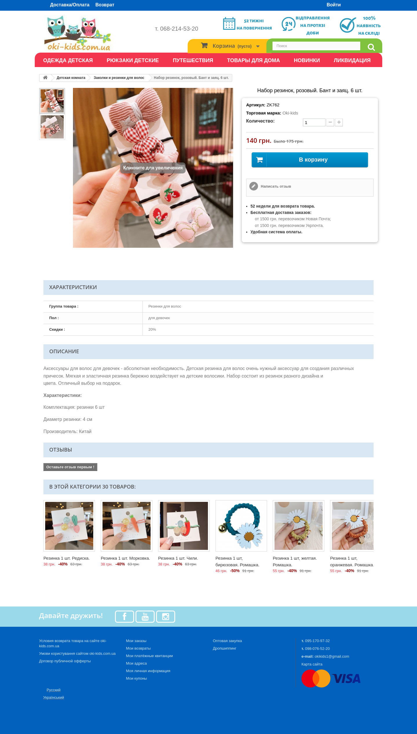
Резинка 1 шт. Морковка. (125, 558)
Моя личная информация (148, 671)
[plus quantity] (339, 122)
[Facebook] (124, 616)
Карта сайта (311, 664)
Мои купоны (136, 678)
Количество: (260, 121)
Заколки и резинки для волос (119, 78)
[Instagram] (165, 616)
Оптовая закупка (227, 641)
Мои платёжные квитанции (149, 656)
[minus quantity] (330, 122)
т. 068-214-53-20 (176, 28)
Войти (334, 4)
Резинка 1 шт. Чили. (178, 558)
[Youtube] (145, 616)
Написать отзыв (275, 186)
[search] (371, 47)
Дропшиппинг (224, 648)
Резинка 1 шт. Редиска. (66, 558)
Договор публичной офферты (65, 661)
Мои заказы (136, 641)
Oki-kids (290, 112)
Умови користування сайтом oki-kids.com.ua (77, 653)
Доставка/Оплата (69, 4)
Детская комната (71, 78)
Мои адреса (136, 663)
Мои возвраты (138, 648)
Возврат (105, 4)
